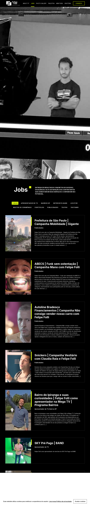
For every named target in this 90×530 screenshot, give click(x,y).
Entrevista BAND (60, 203)
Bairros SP (45, 203)
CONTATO (79, 3)
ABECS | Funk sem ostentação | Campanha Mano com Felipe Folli (57, 265)
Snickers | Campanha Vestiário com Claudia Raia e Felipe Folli (56, 357)
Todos (15, 203)
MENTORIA (59, 3)
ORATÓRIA (68, 3)
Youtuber (75, 207)
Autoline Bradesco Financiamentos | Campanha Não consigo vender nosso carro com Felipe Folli (57, 312)
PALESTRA (51, 3)
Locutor (74, 203)
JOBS (32, 3)
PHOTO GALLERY (41, 3)
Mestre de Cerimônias (22, 207)
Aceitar (80, 501)
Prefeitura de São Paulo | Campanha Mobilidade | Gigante (57, 222)
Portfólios (39, 207)
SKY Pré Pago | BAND (49, 443)
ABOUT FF (26, 3)
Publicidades (52, 207)
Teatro (64, 207)
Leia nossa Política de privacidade (60, 501)
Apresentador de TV (29, 203)
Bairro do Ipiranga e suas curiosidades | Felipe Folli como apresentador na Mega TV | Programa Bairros (56, 400)
